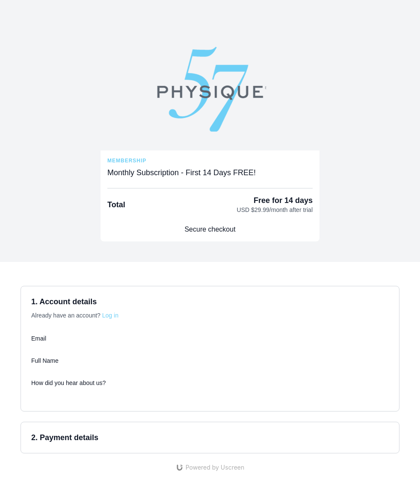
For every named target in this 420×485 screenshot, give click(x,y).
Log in (110, 315)
